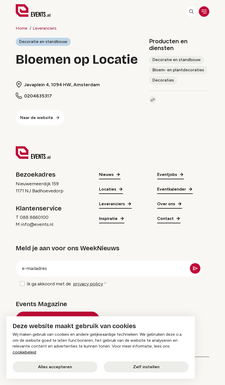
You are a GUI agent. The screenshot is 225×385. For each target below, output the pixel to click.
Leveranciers (45, 28)
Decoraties (163, 80)
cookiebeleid (24, 352)
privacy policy (88, 284)
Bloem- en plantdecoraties (178, 69)
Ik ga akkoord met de (65, 284)
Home (22, 28)
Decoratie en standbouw (43, 41)
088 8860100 (34, 217)
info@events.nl (37, 224)
